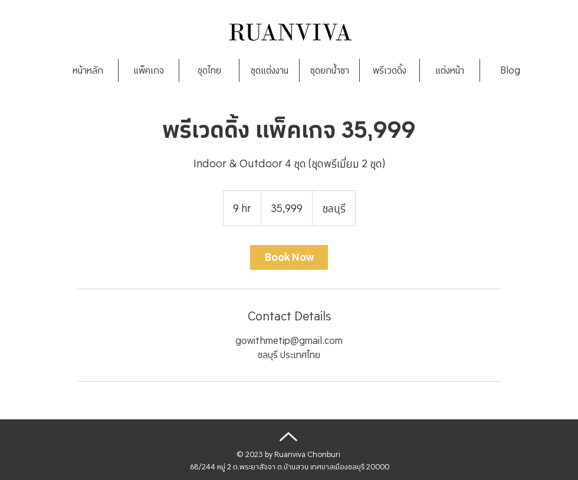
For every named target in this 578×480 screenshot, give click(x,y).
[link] (289, 257)
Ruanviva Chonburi (307, 454)
